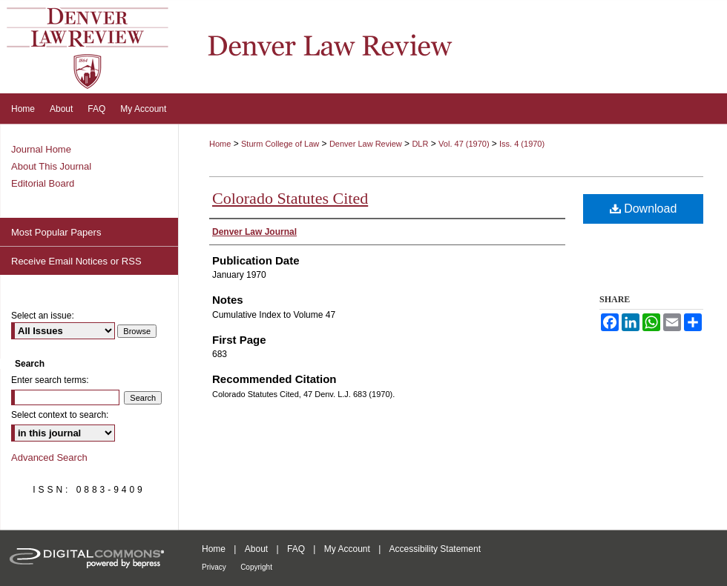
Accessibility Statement (435, 549)
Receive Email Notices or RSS (76, 261)
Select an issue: (42, 315)
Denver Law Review (365, 143)
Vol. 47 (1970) (465, 143)
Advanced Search (49, 457)
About (256, 549)
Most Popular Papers (56, 232)
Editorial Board (42, 183)
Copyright (256, 567)
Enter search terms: (50, 380)
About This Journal (51, 166)
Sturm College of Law (280, 143)
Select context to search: (59, 415)
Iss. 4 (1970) (522, 143)
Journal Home (41, 149)
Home (220, 143)
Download (643, 208)
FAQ (296, 549)
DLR (420, 143)
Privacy (214, 567)
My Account (347, 549)
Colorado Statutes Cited (290, 198)
